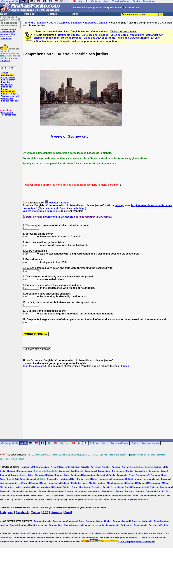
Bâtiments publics (69, 35)
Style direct (58, 495)
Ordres (75, 487)
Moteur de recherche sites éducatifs (102, 525)
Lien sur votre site (10, 101)
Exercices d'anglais (96, 22)
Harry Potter (77, 479)
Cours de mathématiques (65, 521)
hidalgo (119, 205)
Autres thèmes (128, 31)
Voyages (132, 499)
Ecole (66, 475)
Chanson (11, 471)
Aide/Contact (7, 75)
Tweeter (53, 202)
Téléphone (72, 499)
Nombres (27, 487)
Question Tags (163, 491)
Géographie (52, 479)
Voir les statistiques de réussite (41, 211)
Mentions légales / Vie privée (96, 537)
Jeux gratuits (7, 112)
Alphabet (106, 467)
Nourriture (46, 487)
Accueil (4, 73)
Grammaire (32, 479)
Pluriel (127, 487)
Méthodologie (153, 483)
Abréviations (43, 467)
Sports (48, 495)
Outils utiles (126, 525)
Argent (125, 467)
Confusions (90, 471)
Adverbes (95, 467)
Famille (111, 475)
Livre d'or (5, 82)
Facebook (22, 512)
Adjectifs (85, 467)
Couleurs (4, 475)
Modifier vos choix (130, 537)
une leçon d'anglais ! (9, 59)
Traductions (52, 499)
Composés (64, 471)
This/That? (18, 499)
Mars (85, 483)
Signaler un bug (8, 94)
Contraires (154, 471)
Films (131, 475)
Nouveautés (7, 84)
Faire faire (102, 475)
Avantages (6, 39)
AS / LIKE (31, 467)
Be (166, 467)
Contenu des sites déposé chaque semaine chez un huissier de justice (46, 537)
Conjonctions (104, 471)
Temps (134, 495)
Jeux (105, 443)
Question (150, 491)
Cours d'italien (104, 521)
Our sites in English (158, 525)
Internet (138, 479)
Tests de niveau (147, 495)
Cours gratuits (9, 443)
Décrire (58, 475)
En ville (155, 37)
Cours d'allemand (121, 521)
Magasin (34, 483)
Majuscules (54, 483)
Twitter (35, 512)
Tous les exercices (33, 366)
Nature (10, 487)
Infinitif (129, 479)
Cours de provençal (73, 525)
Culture (94, 443)
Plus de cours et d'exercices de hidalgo (62, 208)
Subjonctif (71, 495)
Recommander (8, 91)
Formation (156, 475)
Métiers (165, 483)
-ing (23, 467)
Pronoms (43, 491)
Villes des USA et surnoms (99, 37)
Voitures (122, 499)
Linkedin (56, 512)
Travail (62, 499)
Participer (29, 14)
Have (87, 479)
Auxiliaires (158, 467)
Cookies (115, 537)
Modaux (101, 483)
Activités (74, 467)
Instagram (6, 512)
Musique (130, 483)
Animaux (116, 467)
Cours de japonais (19, 525)
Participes (85, 487)
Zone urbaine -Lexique (95, 35)
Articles (141, 467)
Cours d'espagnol (87, 521)
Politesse (154, 487)
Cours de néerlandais (141, 521)
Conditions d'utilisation (76, 533)
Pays (120, 487)
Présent (119, 491)
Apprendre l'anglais (34, 22)
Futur (164, 475)
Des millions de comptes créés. (8, 31)
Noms (36, 487)
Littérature (24, 483)
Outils (134, 443)
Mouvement (119, 483)
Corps (164, 471)
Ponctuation (166, 487)
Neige (18, 487)
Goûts (23, 479)
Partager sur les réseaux (142, 541)
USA (81, 499)
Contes (129, 471)
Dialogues (39, 475)
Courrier (14, 475)
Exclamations (88, 475)
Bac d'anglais (140, 525)
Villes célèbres (119, 35)
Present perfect (29, 491)
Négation (56, 487)
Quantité (140, 491)
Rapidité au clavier (38, 525)
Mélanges (140, 483)
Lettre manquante (8, 483)
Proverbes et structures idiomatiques (82, 491)
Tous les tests (32, 499)
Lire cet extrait (8, 80)
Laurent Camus (19, 533)
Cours (3, 14)
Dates (30, 475)
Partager (64, 202)
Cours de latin (55, 525)
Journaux (165, 479)
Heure (94, 479)
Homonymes (105, 479)
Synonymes (124, 495)
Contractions (141, 471)
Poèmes (17, 491)
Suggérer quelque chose (105, 495)
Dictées (49, 475)
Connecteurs (118, 471)
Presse (4, 89)
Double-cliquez (45, 41)
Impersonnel (118, 479)
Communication (24, 471)
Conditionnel (77, 471)
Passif (106, 487)
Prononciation (56, 491)
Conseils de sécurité (99, 533)
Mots (109, 483)
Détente (52, 14)
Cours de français (42, 521)
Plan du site (7, 87)
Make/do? (66, 483)
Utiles (75, 14)
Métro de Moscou (71, 37)
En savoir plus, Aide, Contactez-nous (46, 533)
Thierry (8, 499)
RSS (45, 512)
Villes (114, 31)
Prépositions (108, 491)
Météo (3, 487)
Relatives (4, 495)
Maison (43, 483)
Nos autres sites (8, 115)
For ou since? (142, 475)
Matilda (92, 483)
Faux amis (122, 475)
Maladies (76, 483)
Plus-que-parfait (140, 487)
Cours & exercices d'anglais (65, 22)
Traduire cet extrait (10, 96)
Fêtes (2, 479)
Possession (5, 491)
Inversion (148, 479)
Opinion (66, 487)
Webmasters (7, 98)
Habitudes (65, 479)
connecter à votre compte (58, 216)
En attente (76, 475)
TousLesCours (119, 443)
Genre (10, 479)
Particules (96, 487)
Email (68, 512)
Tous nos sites (150, 443)
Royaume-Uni (17, 495)
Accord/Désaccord (60, 467)
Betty (2, 471)
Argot (133, 467)
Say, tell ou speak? (34, 495)
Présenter (129, 491)
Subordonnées (84, 495)
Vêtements (143, 499)
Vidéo (106, 499)
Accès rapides (8, 77)
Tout (42, 499)
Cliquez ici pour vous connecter (10, 24)
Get (16, 479)
